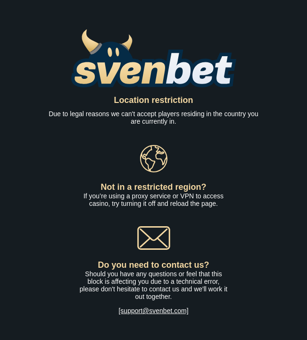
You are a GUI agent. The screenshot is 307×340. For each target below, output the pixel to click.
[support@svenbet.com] (153, 310)
